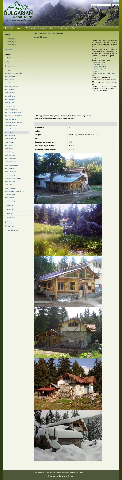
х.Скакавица (97, 64)
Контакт (70, 476)
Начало (8, 28)
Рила (53, 33)
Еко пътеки (30, 28)
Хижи (19, 28)
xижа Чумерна (11, 39)
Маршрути (42, 28)
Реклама (53, 472)
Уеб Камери (80, 472)
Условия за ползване (63, 472)
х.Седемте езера (98, 69)
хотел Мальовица (99, 73)
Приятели (72, 472)
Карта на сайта (53, 476)
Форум (64, 28)
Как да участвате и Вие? (42, 472)
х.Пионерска (97, 62)
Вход (115, 1)
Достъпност (63, 476)
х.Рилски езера (97, 67)
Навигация (7, 54)
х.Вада (95, 71)
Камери (75, 28)
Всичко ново (8, 49)
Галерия (52, 28)
